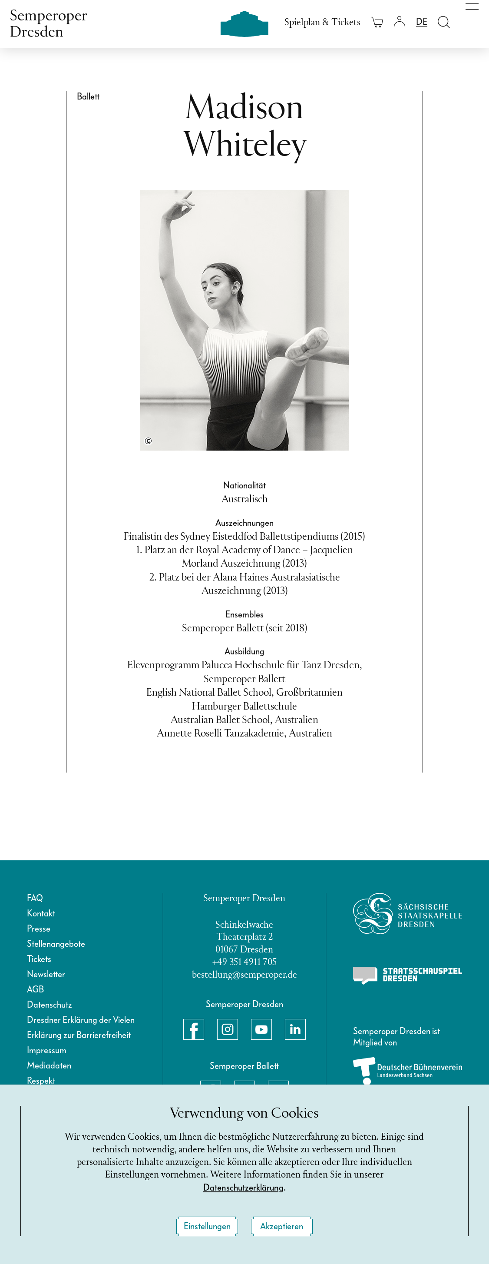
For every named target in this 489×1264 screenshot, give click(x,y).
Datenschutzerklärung (243, 1187)
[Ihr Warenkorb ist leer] (377, 22)
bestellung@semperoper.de (244, 975)
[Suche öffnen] (444, 22)
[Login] (399, 22)
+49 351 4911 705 (244, 962)
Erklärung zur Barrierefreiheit (79, 1035)
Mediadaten (49, 1065)
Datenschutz (49, 1004)
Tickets (39, 959)
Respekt (41, 1080)
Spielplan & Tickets (322, 22)
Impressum (46, 1050)
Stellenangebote (56, 944)
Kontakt (41, 913)
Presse (38, 928)
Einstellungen (207, 1226)
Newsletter (46, 974)
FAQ (35, 898)
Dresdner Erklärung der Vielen (81, 1020)
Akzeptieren (281, 1226)
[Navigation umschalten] (472, 21)
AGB (35, 989)
